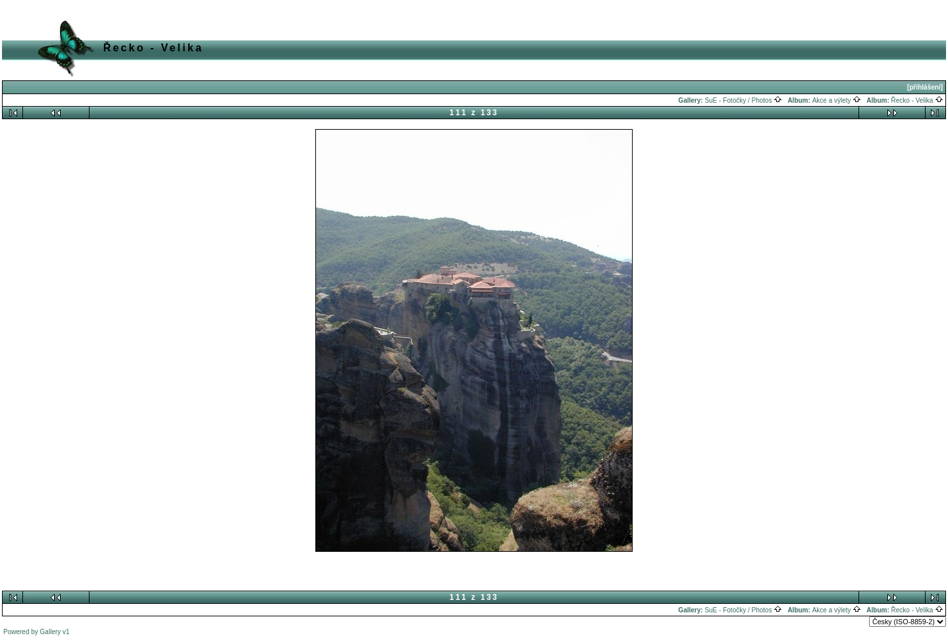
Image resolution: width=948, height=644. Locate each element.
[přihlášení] (925, 87)
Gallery (50, 631)
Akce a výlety (837, 100)
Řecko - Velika (917, 100)
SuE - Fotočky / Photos (743, 100)
